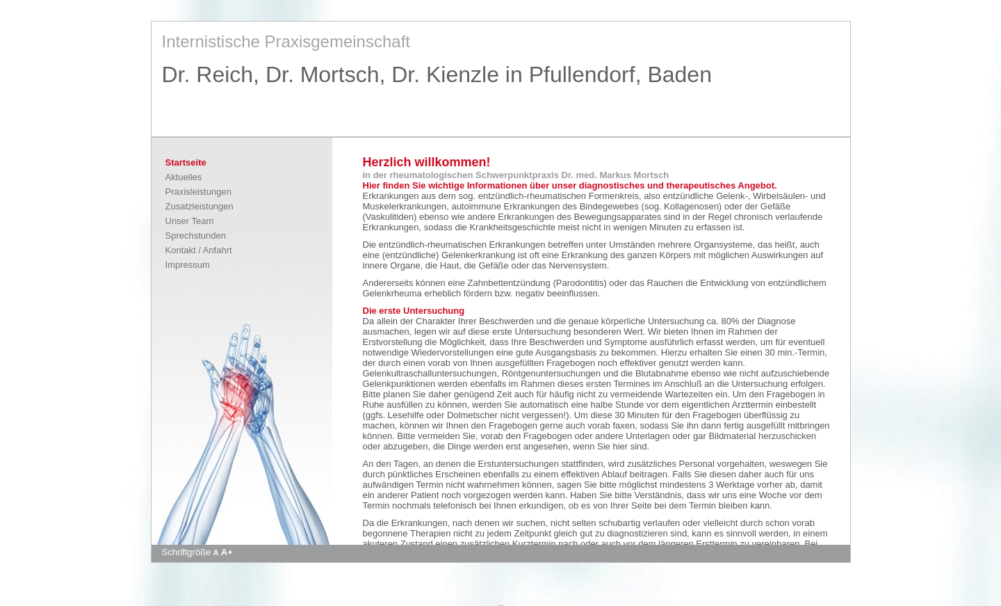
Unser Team (189, 221)
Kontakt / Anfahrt (198, 250)
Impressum (187, 265)
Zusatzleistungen (199, 206)
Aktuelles (183, 177)
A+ (227, 552)
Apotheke (500, 605)
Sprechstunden (195, 235)
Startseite (185, 162)
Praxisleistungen (198, 191)
